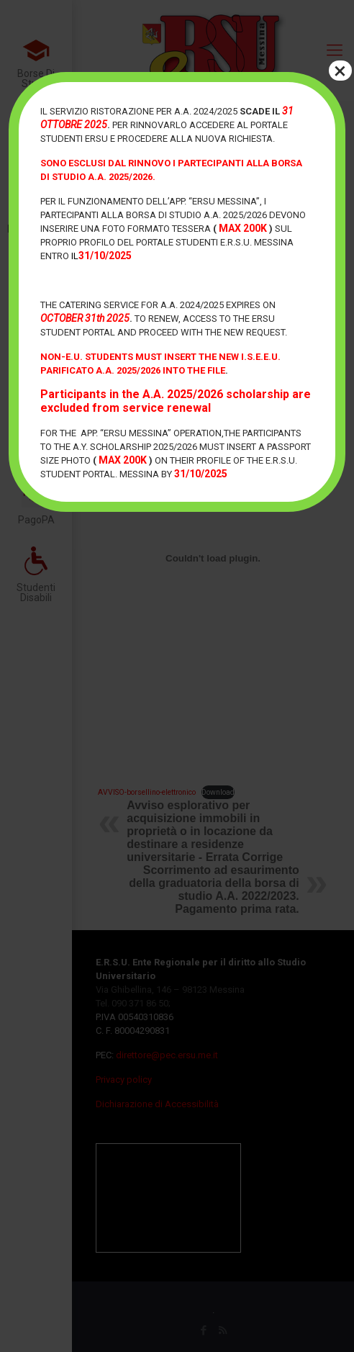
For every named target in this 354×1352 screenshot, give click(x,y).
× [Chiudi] (340, 70)
